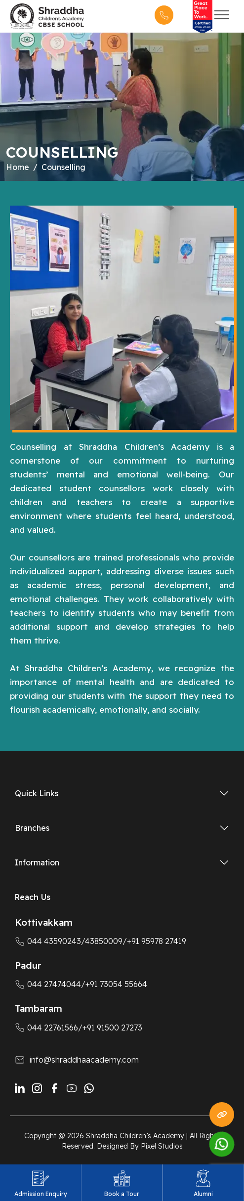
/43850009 (101, 941)
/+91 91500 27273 (110, 1027)
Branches (32, 828)
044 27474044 (48, 984)
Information (37, 862)
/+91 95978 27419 (154, 941)
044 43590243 (48, 941)
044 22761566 (46, 1027)
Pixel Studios (162, 1146)
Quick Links (36, 793)
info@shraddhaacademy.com (84, 1060)
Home (17, 167)
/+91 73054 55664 (114, 984)
